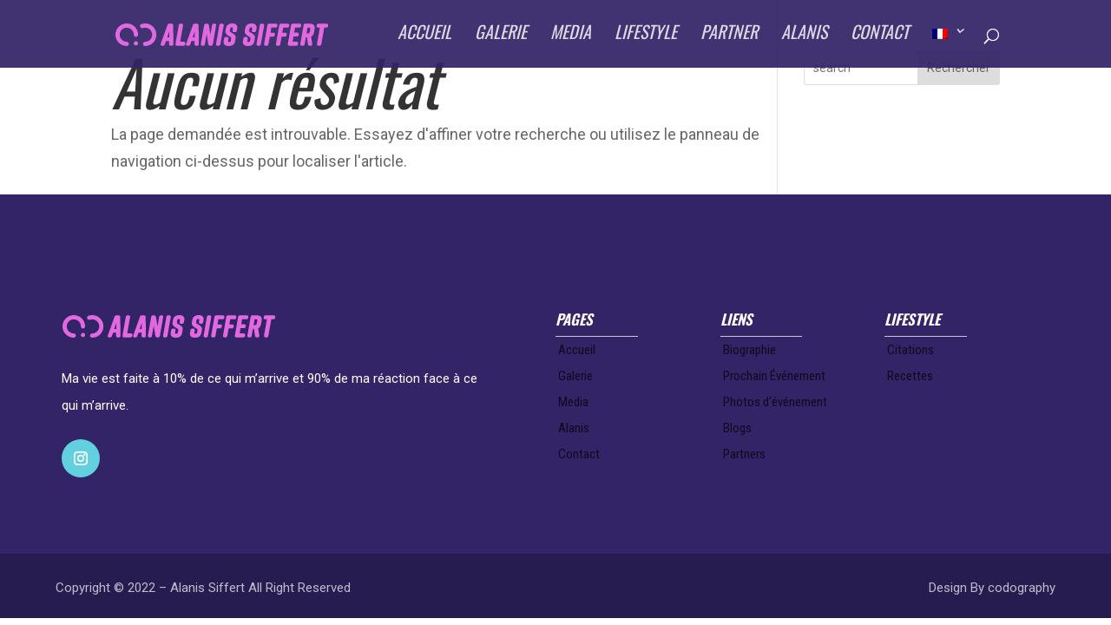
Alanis (573, 428)
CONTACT (880, 37)
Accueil (576, 350)
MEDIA (570, 37)
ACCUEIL (424, 37)
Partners (744, 454)
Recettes (910, 376)
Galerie (575, 376)
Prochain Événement (774, 376)
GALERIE (501, 37)
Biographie (749, 350)
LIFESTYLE (646, 37)
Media (573, 402)
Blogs (737, 428)
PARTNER (729, 37)
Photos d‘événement (775, 402)
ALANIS (804, 37)
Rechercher (958, 68)
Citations (910, 350)
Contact (579, 454)
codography (1021, 587)
